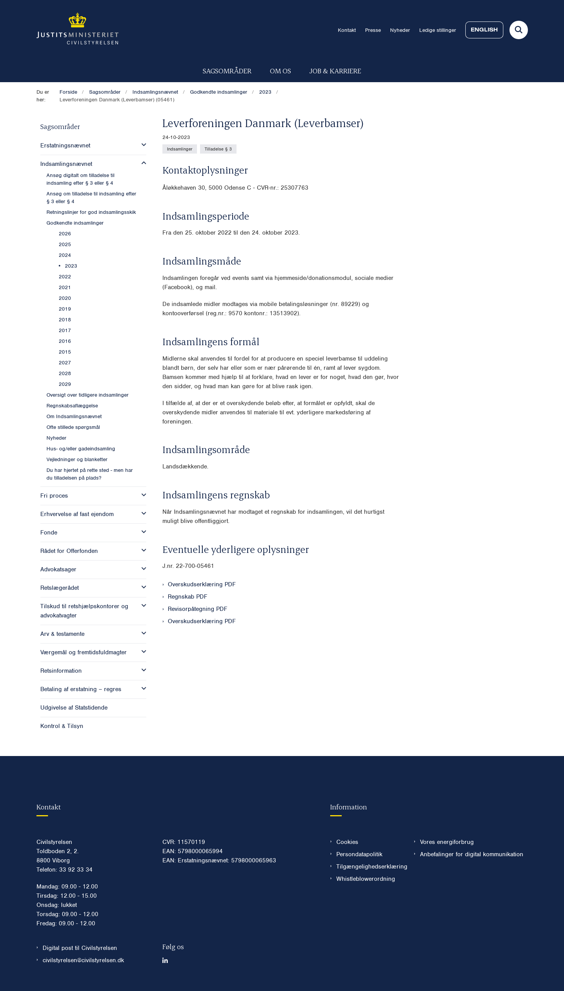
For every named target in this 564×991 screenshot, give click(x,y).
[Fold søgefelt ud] (518, 30)
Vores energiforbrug (447, 842)
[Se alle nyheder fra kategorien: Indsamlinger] (179, 149)
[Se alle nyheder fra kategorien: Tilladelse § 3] (218, 149)
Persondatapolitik (359, 854)
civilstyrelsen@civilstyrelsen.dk (83, 960)
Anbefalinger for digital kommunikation (471, 854)
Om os (280, 70)
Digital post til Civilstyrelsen (80, 948)
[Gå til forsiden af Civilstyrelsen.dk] (77, 30)
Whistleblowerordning (365, 879)
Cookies (347, 842)
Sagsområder (227, 70)
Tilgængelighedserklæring (369, 866)
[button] (141, 144)
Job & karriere (335, 70)
